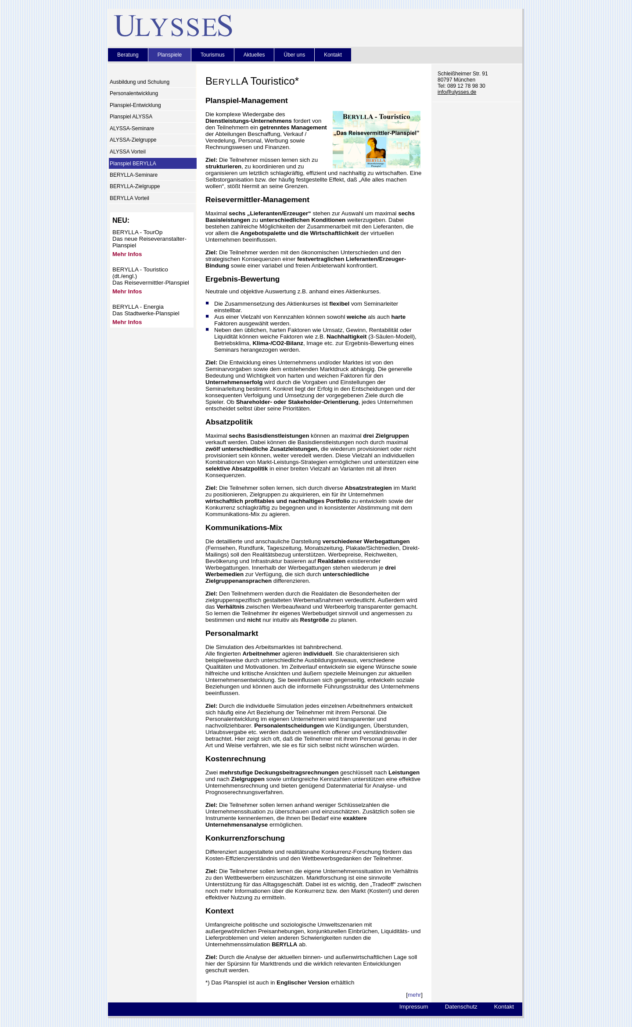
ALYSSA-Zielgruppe (133, 140)
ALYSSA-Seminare (132, 128)
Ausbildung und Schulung (139, 82)
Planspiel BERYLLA (133, 163)
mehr (414, 994)
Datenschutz (461, 1006)
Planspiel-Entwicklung (135, 105)
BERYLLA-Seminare (134, 175)
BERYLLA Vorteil (129, 198)
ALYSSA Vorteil (128, 152)
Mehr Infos (127, 254)
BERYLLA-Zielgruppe (135, 187)
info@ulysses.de (457, 92)
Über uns (294, 55)
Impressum (413, 1006)
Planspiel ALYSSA (131, 117)
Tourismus (213, 55)
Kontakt (333, 55)
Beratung (128, 55)
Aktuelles (254, 55)
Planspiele (170, 55)
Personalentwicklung (134, 94)
